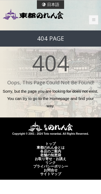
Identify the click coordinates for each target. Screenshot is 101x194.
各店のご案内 (50, 151)
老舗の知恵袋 (50, 155)
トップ (50, 143)
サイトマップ (50, 173)
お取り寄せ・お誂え (50, 158)
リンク (50, 162)
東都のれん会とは (51, 147)
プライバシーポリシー (50, 166)
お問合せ (51, 170)
